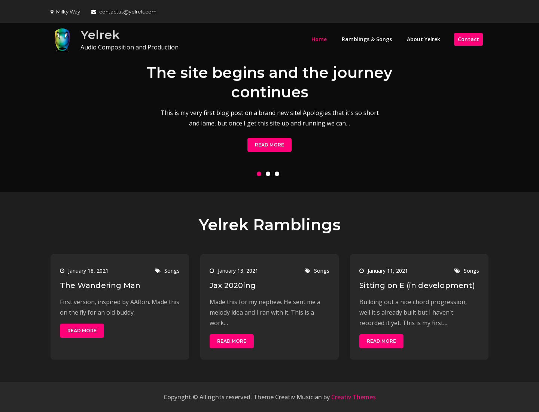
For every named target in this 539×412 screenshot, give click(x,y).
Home (319, 39)
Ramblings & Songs (367, 39)
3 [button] (278, 175)
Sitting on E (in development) (417, 285)
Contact (468, 39)
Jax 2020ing (233, 285)
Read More (269, 145)
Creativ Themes (353, 397)
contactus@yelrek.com (123, 12)
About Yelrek (423, 39)
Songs (172, 270)
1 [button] (260, 175)
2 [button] (269, 175)
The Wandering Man (100, 285)
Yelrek (100, 34)
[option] (269, 107)
